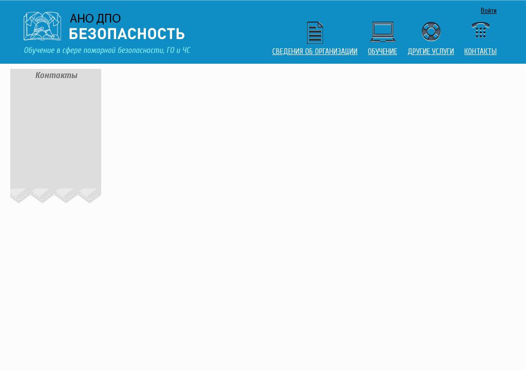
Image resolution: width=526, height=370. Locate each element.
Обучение (382, 51)
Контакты (480, 51)
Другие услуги (430, 51)
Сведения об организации (315, 51)
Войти (489, 10)
